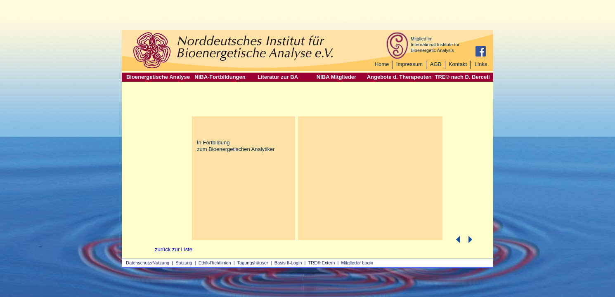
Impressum (409, 64)
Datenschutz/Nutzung (147, 262)
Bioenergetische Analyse (158, 77)
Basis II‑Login (288, 262)
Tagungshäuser (252, 262)
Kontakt (458, 64)
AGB (435, 64)
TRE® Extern (321, 262)
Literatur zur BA (278, 77)
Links (481, 64)
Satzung (183, 262)
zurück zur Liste (173, 249)
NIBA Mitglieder (336, 77)
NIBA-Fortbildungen (219, 77)
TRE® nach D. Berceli (462, 77)
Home (382, 64)
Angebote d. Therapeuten (399, 77)
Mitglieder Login (357, 262)
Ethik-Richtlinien (215, 262)
